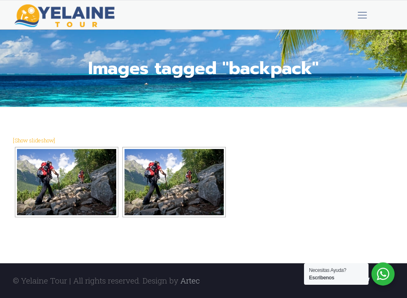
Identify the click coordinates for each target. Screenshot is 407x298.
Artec (190, 280)
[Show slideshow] (34, 140)
